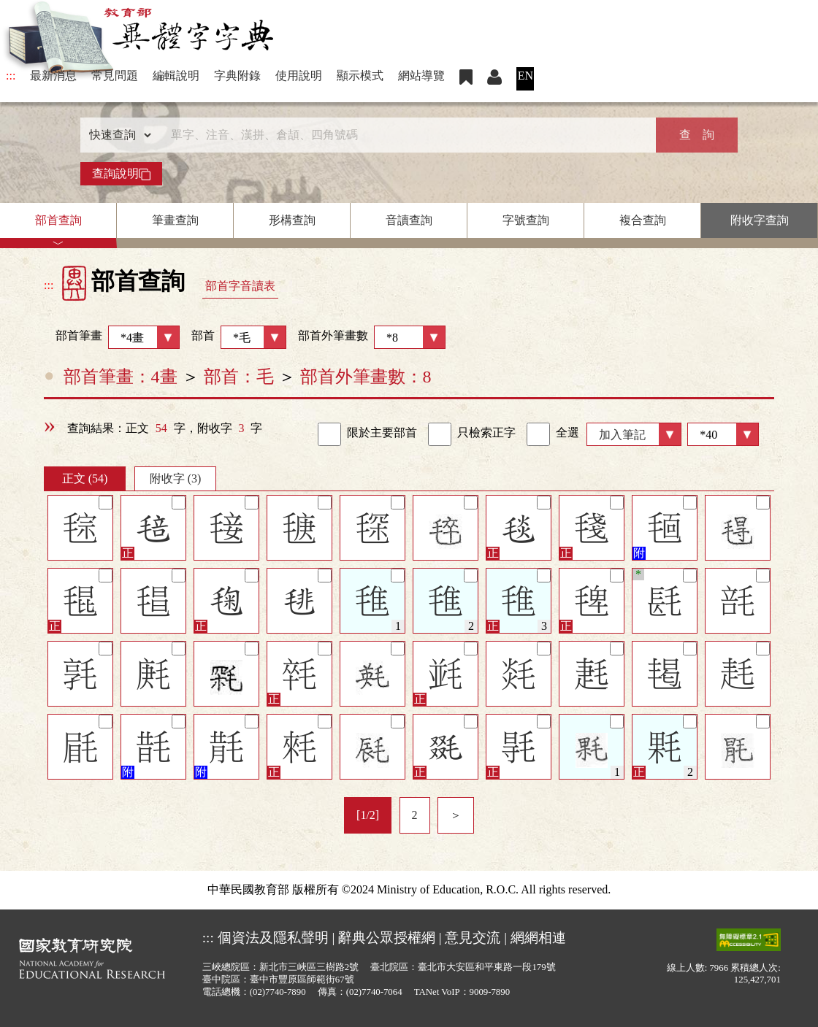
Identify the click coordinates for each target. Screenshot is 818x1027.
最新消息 (53, 75)
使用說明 (298, 75)
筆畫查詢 (175, 220)
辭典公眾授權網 (386, 937)
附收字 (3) (176, 478)
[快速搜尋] (403, 135)
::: (10, 75)
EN (525, 75)
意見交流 (472, 937)
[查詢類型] (116, 135)
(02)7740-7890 (278, 992)
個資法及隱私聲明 (273, 937)
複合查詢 (642, 220)
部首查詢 (58, 220)
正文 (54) (85, 478)
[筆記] (105, 502)
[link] (329, 434)
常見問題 (114, 75)
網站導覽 (421, 75)
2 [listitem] (415, 815)
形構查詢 (292, 220)
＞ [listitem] (456, 815)
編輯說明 (176, 75)
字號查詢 (525, 220)
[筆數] (723, 434)
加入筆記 (622, 434)
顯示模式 (360, 75)
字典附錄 (237, 75)
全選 (553, 434)
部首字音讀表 (240, 286)
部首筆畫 (112, 337)
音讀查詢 (409, 220)
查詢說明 (121, 173)
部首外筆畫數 (372, 337)
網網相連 (538, 937)
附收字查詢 (759, 220)
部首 (238, 337)
